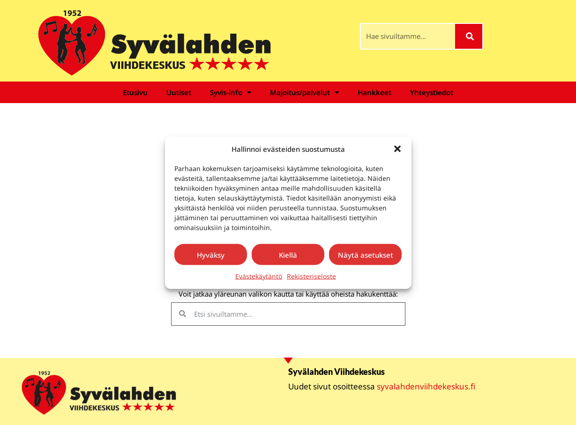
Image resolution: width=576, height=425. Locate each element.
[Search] (469, 36)
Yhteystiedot (431, 92)
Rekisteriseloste (311, 276)
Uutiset (178, 92)
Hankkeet (374, 92)
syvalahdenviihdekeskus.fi (426, 386)
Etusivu (135, 92)
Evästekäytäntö (258, 276)
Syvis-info (230, 92)
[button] (397, 148)
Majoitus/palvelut (304, 92)
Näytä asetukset (365, 254)
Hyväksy (210, 254)
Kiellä (288, 254)
